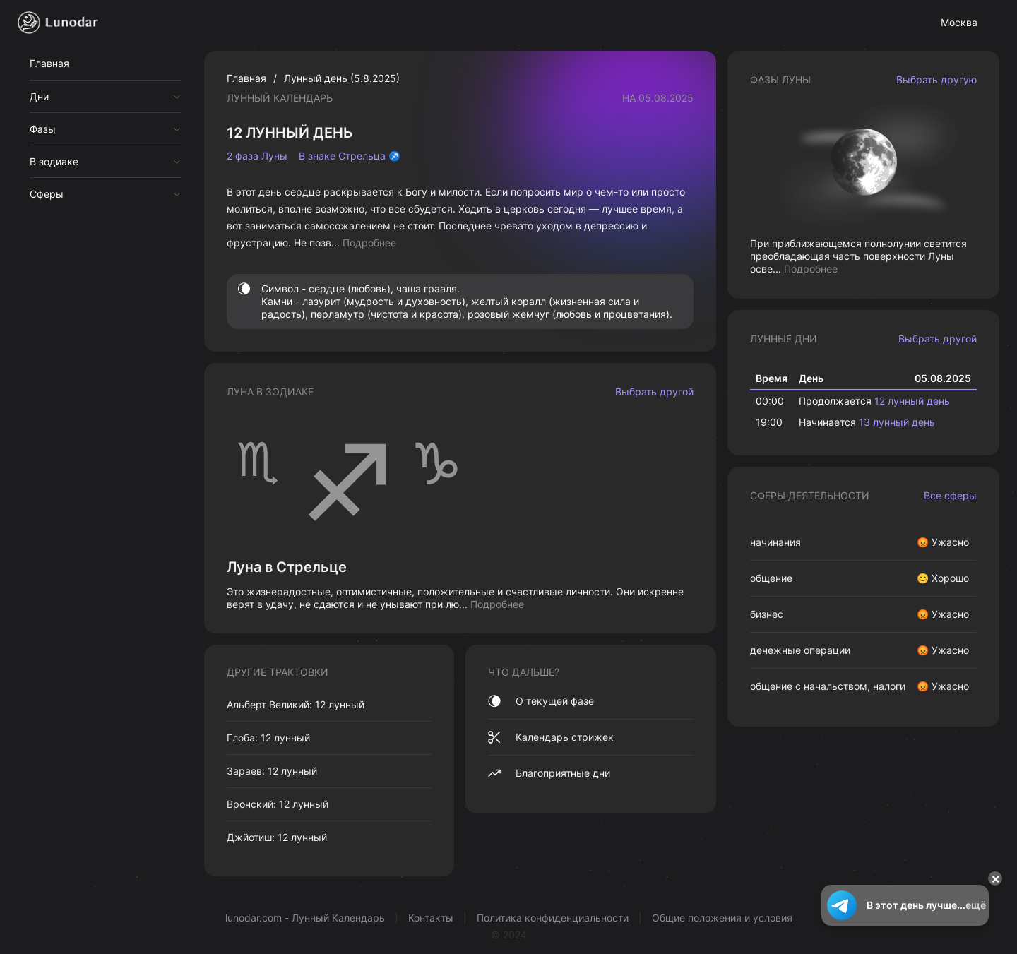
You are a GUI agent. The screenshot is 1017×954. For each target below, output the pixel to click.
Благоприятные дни (549, 773)
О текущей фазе (541, 701)
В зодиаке (54, 161)
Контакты (430, 918)
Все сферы (950, 495)
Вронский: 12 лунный (277, 804)
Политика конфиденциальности (553, 918)
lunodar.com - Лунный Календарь (305, 918)
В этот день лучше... (905, 905)
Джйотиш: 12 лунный (277, 837)
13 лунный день (897, 422)
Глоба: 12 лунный (268, 738)
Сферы (47, 194)
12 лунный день (912, 401)
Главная (49, 63)
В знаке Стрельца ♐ (349, 156)
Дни (39, 96)
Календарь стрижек (551, 737)
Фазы (43, 129)
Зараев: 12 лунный (272, 771)
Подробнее (369, 243)
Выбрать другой (654, 392)
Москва (959, 22)
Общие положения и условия (722, 918)
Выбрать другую (936, 79)
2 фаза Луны (257, 156)
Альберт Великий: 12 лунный (295, 704)
